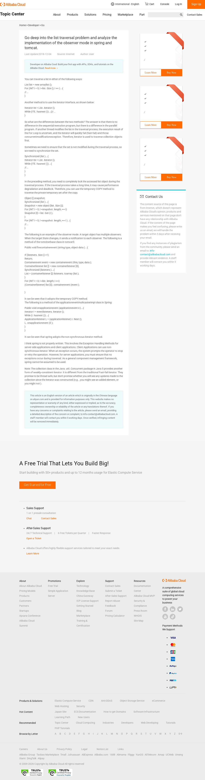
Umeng (179, 754)
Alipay (41, 758)
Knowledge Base (85, 590)
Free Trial (53, 586)
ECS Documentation (85, 711)
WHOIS (138, 615)
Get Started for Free (37, 485)
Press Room (140, 610)
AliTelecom (150, 754)
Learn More (150, 72)
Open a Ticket (33, 538)
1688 (112, 754)
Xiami (22, 758)
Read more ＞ (51, 68)
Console (164, 4)
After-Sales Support (116, 595)
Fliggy (131, 754)
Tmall (63, 754)
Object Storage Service (132, 700)
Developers (127, 722)
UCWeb (170, 754)
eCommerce (158, 700)
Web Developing (149, 722)
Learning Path (62, 717)
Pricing (107, 14)
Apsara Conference (29, 615)
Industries (108, 722)
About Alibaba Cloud (30, 586)
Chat (29, 518)
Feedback (110, 605)
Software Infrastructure (146, 711)
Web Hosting (62, 706)
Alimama (121, 754)
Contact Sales (194, 14)
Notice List (102, 749)
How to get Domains (115, 711)
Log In (178, 4)
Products (72, 14)
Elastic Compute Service (68, 700)
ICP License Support (87, 600)
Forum (108, 610)
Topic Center (61, 722)
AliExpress (87, 754)
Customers (25, 600)
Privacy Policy (64, 749)
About (57, 14)
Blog (78, 610)
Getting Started (84, 605)
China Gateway (84, 595)
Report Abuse (112, 600)
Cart (149, 3)
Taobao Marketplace (47, 754)
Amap (161, 754)
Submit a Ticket (113, 590)
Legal (84, 749)
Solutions (90, 14)
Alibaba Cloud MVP (144, 595)
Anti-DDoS (106, 700)
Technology (82, 586)
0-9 (180, 733)
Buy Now (171, 72)
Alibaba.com (101, 754)
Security (80, 706)
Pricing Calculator (115, 615)
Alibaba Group (27, 754)
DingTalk (31, 758)
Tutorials (170, 722)
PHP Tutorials (62, 728)
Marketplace (125, 14)
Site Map (138, 620)
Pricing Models (27, 590)
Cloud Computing (85, 722)
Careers (23, 749)
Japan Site (60, 711)
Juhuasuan (74, 754)
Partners (24, 605)
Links (121, 749)
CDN (91, 700)
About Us (42, 749)
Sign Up (196, 4)
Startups (24, 610)
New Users (84, 717)
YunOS (139, 754)
